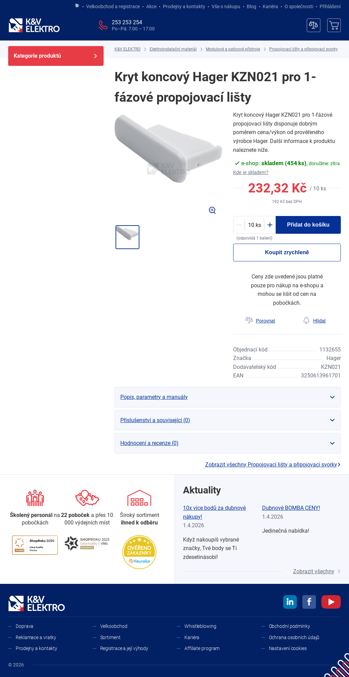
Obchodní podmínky (289, 626)
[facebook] (309, 603)
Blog (251, 6)
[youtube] (331, 603)
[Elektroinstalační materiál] (173, 49)
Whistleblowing (200, 626)
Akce (151, 6)
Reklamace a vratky (36, 637)
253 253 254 (127, 22)
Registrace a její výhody (124, 648)
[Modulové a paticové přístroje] (233, 49)
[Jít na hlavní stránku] (77, 6)
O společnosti (299, 6)
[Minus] (238, 224)
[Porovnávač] (313, 25)
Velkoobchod (113, 626)
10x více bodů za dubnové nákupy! (214, 512)
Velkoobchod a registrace (113, 6)
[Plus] (269, 224)
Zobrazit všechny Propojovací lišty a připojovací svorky (273, 464)
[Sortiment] (139, 508)
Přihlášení (328, 6)
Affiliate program (201, 648)
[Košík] (334, 25)
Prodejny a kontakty (184, 6)
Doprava (24, 626)
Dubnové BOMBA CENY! (291, 508)
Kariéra (270, 6)
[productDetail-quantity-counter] (254, 225)
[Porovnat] (260, 321)
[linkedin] (290, 603)
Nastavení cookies (288, 648)
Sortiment (110, 637)
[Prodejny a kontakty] (87, 508)
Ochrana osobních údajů (294, 637)
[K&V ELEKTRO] (34, 25)
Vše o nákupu (226, 6)
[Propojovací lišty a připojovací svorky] (303, 49)
